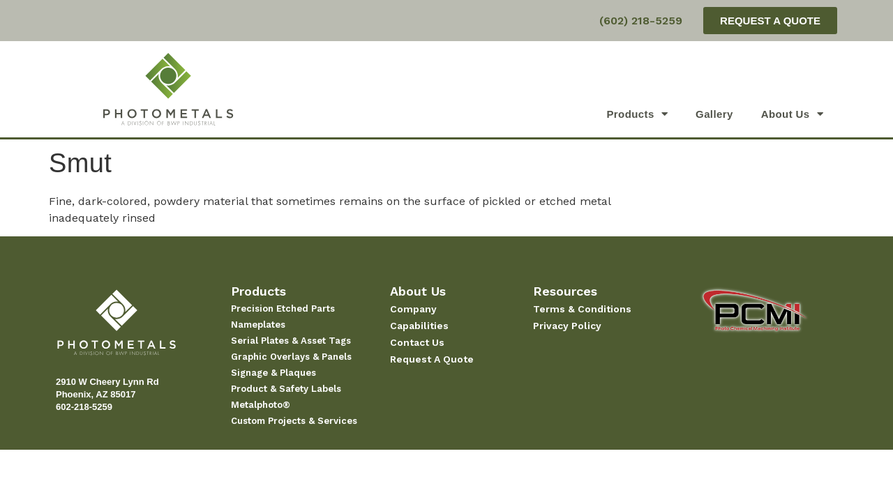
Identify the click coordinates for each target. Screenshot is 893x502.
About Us (792, 114)
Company (413, 308)
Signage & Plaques (273, 372)
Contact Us (417, 342)
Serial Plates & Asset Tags (291, 340)
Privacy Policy (567, 325)
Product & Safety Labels (286, 388)
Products (637, 114)
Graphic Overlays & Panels (291, 356)
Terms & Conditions (582, 308)
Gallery (714, 114)
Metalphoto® (260, 405)
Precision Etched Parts (283, 308)
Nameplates (258, 324)
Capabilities (419, 325)
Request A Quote (432, 359)
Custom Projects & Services (294, 421)
